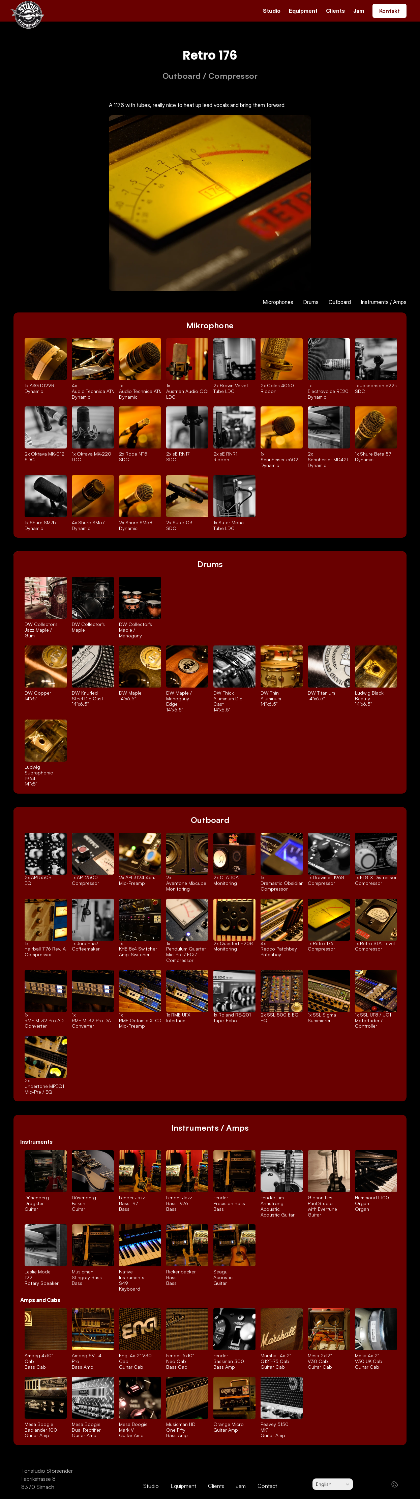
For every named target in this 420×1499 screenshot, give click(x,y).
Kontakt (389, 10)
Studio (271, 10)
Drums (311, 302)
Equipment (303, 10)
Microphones (278, 302)
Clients (335, 10)
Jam (358, 10)
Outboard (340, 302)
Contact (267, 1486)
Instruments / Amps (384, 302)
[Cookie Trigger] (395, 1484)
